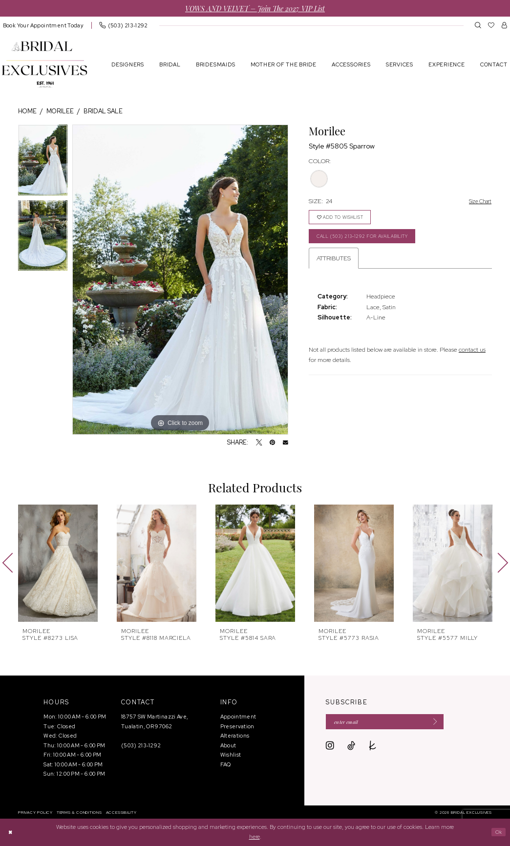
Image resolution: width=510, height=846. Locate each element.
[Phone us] (123, 25)
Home (27, 111)
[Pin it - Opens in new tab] (272, 443)
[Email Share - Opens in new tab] (285, 442)
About (228, 745)
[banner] (44, 64)
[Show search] (478, 25)
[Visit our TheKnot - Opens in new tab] (373, 748)
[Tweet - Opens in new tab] (259, 443)
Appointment (238, 716)
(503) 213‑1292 (141, 745)
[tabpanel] (42, 162)
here (254, 837)
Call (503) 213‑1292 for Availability (373, 241)
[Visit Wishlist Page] (491, 25)
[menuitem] (123, 25)
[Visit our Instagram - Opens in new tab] (330, 748)
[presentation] (58, 563)
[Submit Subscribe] (448, 723)
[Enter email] (393, 723)
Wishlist (230, 754)
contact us (472, 355)
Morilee (60, 111)
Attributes (334, 264)
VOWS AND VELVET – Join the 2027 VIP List (255, 8)
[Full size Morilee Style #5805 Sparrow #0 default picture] (180, 280)
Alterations (235, 735)
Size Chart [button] (477, 201)
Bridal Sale (103, 111)
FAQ (225, 764)
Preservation (237, 726)
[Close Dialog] (11, 832)
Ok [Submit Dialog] (497, 832)
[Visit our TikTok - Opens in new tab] (351, 748)
